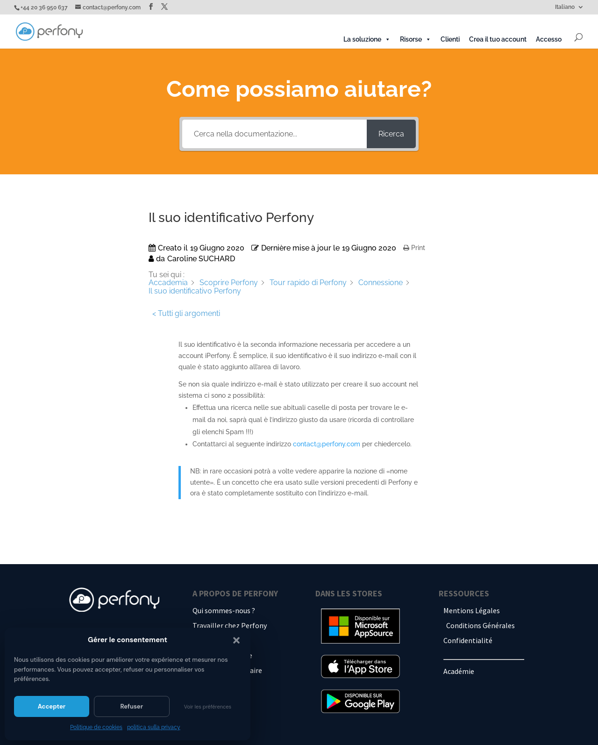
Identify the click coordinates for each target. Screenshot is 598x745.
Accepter (51, 706)
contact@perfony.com (326, 444)
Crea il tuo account (498, 39)
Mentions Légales (471, 610)
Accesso (549, 39)
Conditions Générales (480, 625)
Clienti (450, 39)
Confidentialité (467, 640)
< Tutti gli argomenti (186, 313)
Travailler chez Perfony (229, 625)
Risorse (415, 39)
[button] (236, 640)
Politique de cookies (96, 727)
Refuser (131, 706)
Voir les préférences (207, 706)
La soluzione (367, 39)
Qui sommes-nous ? (223, 610)
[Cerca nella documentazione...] (274, 134)
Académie (458, 671)
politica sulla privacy (153, 727)
